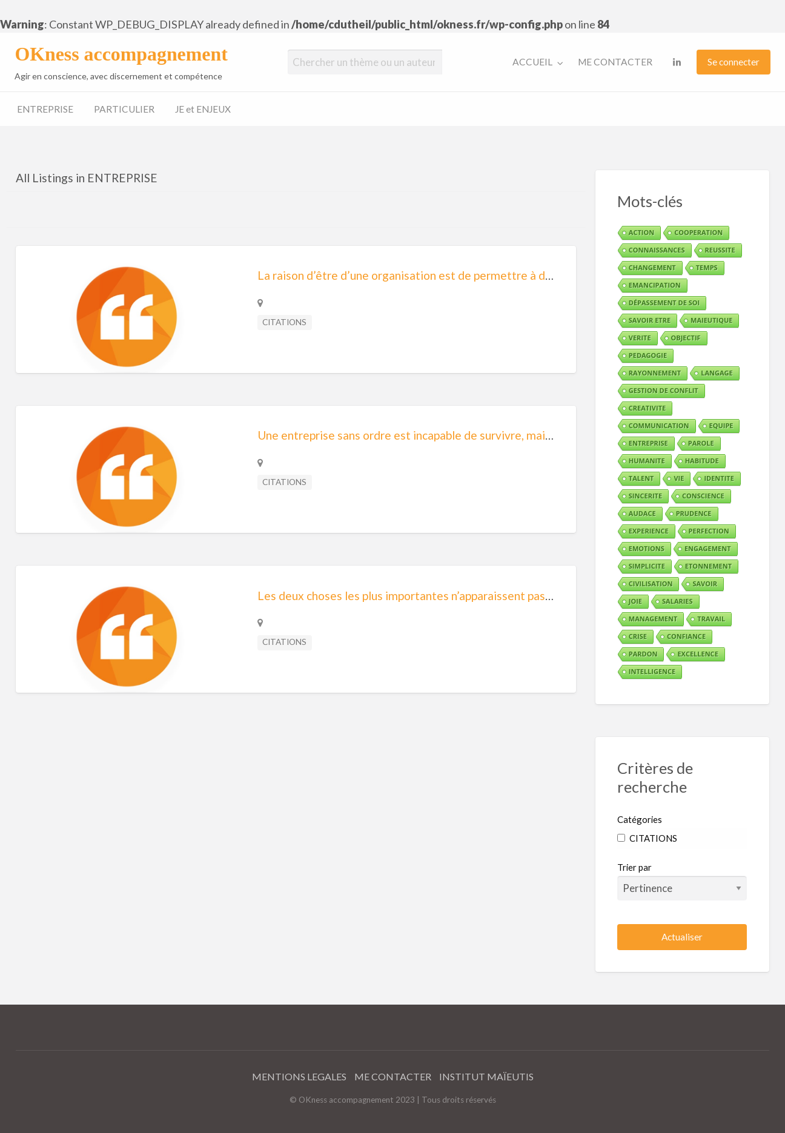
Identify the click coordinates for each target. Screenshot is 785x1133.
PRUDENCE (694, 513)
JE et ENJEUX (203, 109)
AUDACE (642, 513)
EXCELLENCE (697, 653)
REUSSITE (720, 249)
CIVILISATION (651, 583)
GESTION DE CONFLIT (663, 390)
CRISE (638, 636)
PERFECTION (709, 530)
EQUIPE (721, 425)
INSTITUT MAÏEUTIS (486, 1076)
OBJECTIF (686, 337)
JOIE (635, 601)
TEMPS (707, 267)
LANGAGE (716, 372)
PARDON (643, 653)
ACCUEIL (532, 61)
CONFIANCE (686, 636)
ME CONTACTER (615, 61)
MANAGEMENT (653, 618)
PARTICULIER (124, 109)
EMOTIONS (646, 548)
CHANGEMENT (652, 267)
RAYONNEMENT (655, 372)
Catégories (639, 819)
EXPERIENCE (649, 530)
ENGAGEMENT (707, 548)
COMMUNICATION (659, 425)
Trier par (682, 881)
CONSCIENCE (703, 495)
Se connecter (733, 61)
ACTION (641, 232)
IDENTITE (719, 478)
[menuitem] (535, 62)
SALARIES (677, 601)
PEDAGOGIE (648, 355)
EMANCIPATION (655, 284)
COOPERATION (698, 232)
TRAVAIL (711, 618)
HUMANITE (647, 460)
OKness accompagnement (121, 54)
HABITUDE (702, 460)
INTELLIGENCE (652, 671)
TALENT (641, 478)
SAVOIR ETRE (650, 320)
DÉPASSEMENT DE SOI (664, 302)
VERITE (640, 337)
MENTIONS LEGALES (299, 1076)
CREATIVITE (647, 407)
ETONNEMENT (708, 565)
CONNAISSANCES (657, 249)
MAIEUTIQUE (711, 320)
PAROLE (701, 443)
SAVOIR (704, 583)
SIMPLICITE (647, 565)
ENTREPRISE (45, 109)
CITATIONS (284, 322)
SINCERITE (645, 495)
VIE (679, 478)
